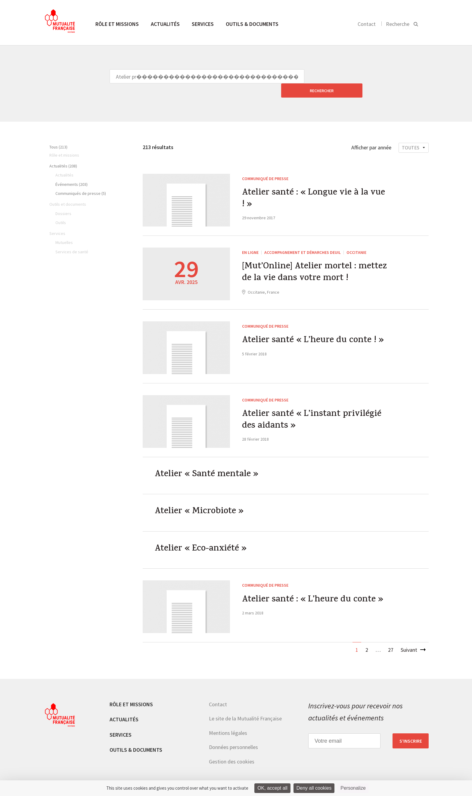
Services (203, 23)
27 (390, 637)
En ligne (250, 238)
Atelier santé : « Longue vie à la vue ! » (315, 185)
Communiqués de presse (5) (80, 179)
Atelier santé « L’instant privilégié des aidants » (313, 407)
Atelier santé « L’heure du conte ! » (314, 327)
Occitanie (356, 238)
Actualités (165, 23)
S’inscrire (410, 728)
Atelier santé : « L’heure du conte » (314, 587)
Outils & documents (252, 23)
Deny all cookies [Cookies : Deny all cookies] (314, 788)
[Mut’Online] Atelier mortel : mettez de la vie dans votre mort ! (315, 259)
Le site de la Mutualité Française (245, 705)
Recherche (397, 23)
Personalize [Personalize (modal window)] (353, 788)
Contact (367, 23)
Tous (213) (58, 133)
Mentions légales (228, 719)
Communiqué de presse (265, 164)
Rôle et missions (117, 23)
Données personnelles (233, 734)
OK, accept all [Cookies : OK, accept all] (272, 788)
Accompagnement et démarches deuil (302, 238)
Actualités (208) (63, 152)
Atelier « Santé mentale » (208, 461)
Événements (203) (71, 170)
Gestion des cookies (231, 748)
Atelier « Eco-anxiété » (202, 536)
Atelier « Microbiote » (200, 498)
